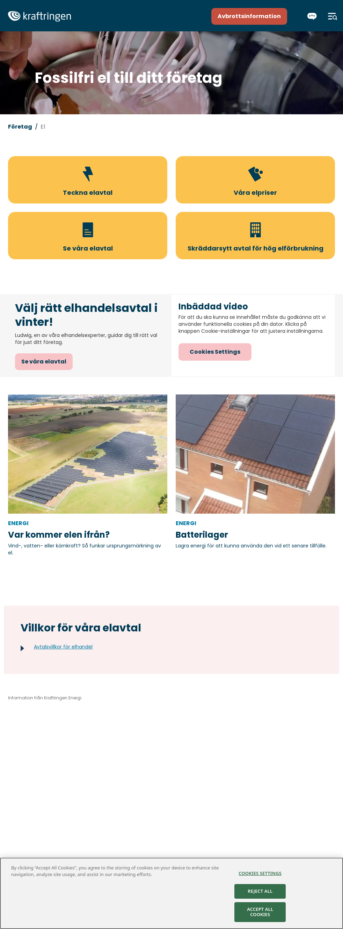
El (43, 127)
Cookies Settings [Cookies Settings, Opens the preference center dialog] (260, 873)
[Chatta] (312, 16)
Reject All (260, 891)
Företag (20, 127)
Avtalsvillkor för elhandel (63, 646)
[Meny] (332, 16)
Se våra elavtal (43, 362)
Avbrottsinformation (249, 16)
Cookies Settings (215, 352)
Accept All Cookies (260, 912)
